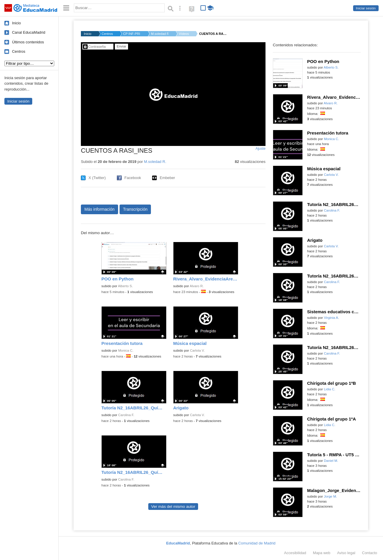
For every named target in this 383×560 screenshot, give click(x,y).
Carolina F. (126, 415)
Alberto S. (125, 286)
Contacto (369, 553)
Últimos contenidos (28, 42)
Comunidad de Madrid (256, 543)
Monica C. (125, 350)
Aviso (346, 553)
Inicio (16, 23)
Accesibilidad (295, 553)
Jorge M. (330, 496)
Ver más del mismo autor (173, 506)
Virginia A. (331, 317)
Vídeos (184, 33)
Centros (18, 51)
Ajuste (260, 149)
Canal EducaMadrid (28, 32)
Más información (99, 209)
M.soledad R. (159, 33)
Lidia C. (329, 389)
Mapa (322, 553)
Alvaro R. (197, 286)
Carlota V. (197, 350)
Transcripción (135, 209)
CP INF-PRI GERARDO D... (132, 33)
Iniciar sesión (366, 8)
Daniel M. (331, 460)
